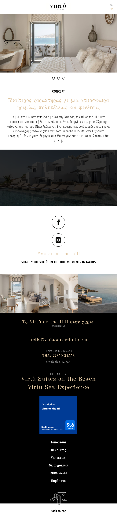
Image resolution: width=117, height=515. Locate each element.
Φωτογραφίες (58, 465)
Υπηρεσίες (58, 457)
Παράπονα (58, 480)
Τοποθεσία (58, 442)
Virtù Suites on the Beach (58, 378)
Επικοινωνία (58, 473)
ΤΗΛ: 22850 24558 (58, 355)
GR (111, 9)
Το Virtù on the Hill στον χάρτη (58, 321)
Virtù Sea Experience (58, 387)
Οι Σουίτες (58, 450)
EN (111, 5)
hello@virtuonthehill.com (58, 339)
